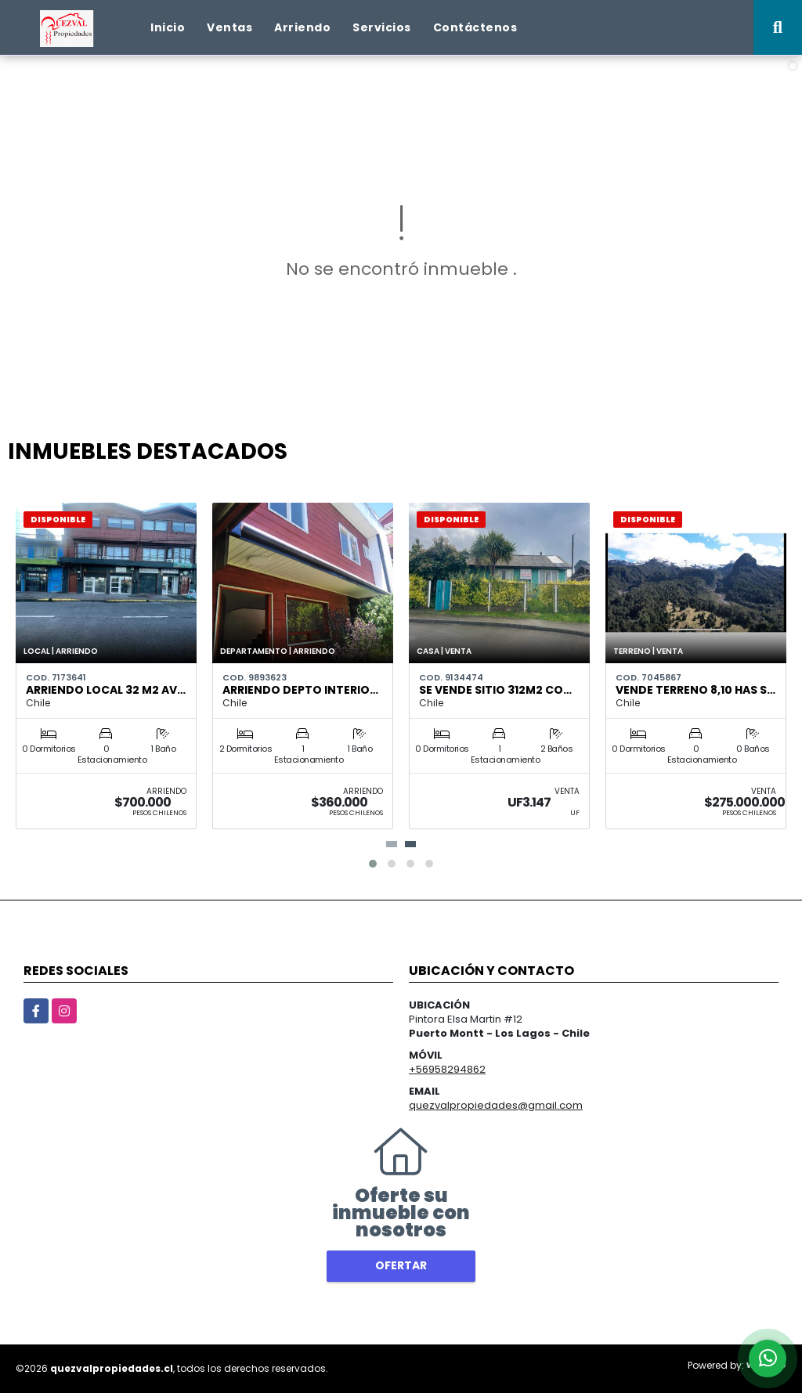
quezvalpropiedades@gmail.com (496, 1105)
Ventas (229, 27)
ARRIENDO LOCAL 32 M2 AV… (106, 690)
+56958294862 (447, 1069)
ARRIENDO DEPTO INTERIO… (300, 690)
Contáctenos (475, 27)
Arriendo (302, 27)
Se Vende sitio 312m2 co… (495, 690)
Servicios (381, 27)
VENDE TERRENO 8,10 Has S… (695, 690)
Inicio (167, 27)
